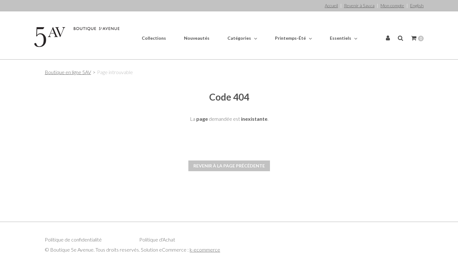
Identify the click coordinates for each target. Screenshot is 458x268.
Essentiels (343, 38)
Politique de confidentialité (73, 239)
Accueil (331, 5)
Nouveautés (196, 38)
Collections (154, 38)
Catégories (242, 38)
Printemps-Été (293, 38)
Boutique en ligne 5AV (68, 72)
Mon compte (392, 5)
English (417, 5)
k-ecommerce (205, 250)
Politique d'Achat (157, 239)
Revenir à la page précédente (229, 165)
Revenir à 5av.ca (359, 5)
